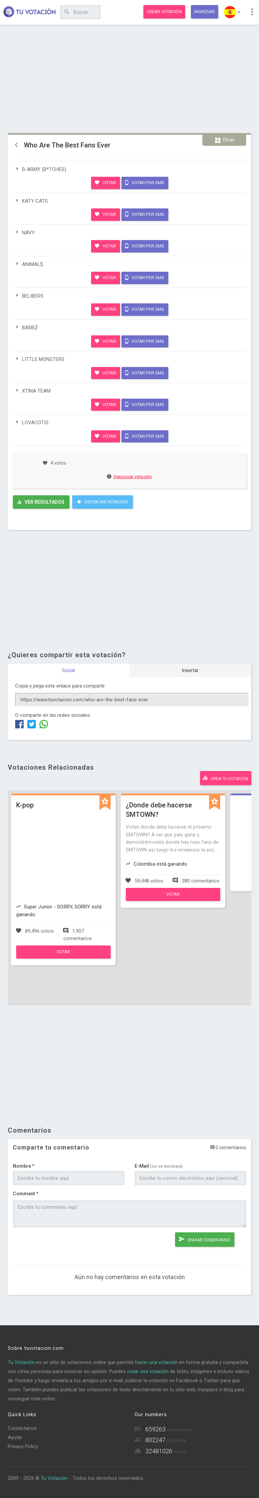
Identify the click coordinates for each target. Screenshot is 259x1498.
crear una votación (148, 1371)
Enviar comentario (204, 1239)
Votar (105, 182)
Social (68, 670)
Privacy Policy (23, 1446)
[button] (232, 12)
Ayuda (15, 1437)
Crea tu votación (225, 777)
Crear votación (164, 11)
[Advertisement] (130, 79)
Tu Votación (21, 1362)
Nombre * (23, 1166)
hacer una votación (156, 1362)
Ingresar (204, 11)
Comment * (25, 1193)
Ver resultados (41, 502)
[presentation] (64, 1245)
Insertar (190, 670)
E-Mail (158, 1166)
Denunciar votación (129, 476)
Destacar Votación (102, 501)
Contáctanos (22, 1428)
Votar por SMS (144, 182)
